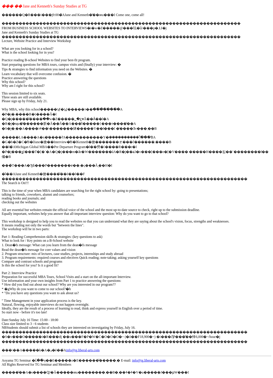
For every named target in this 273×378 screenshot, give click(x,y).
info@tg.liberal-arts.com (83, 350)
